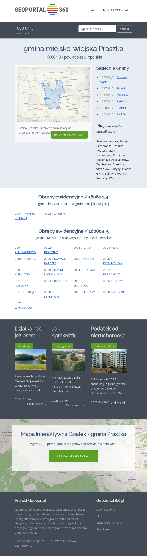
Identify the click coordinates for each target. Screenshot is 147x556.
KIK (115, 247)
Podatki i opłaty (104, 346)
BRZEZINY (51, 252)
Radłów (122, 114)
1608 (19, 28)
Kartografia (62, 346)
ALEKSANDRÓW (25, 252)
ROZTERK (60, 281)
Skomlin (121, 88)
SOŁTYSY (119, 281)
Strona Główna (106, 506)
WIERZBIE (120, 292)
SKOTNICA (81, 285)
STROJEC (31, 292)
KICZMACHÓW (112, 263)
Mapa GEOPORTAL (115, 10)
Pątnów (122, 101)
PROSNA (89, 270)
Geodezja (24, 346)
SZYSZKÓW (51, 296)
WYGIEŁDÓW (24, 307)
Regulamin (103, 526)
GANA (87, 247)
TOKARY (89, 292)
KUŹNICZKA (23, 274)
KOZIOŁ (88, 258)
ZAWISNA (60, 213)
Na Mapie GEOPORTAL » (69, 134)
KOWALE (31, 258)
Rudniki (121, 108)
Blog (92, 10)
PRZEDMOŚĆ (111, 274)
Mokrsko (122, 95)
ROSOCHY (22, 285)
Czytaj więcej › (36, 404)
